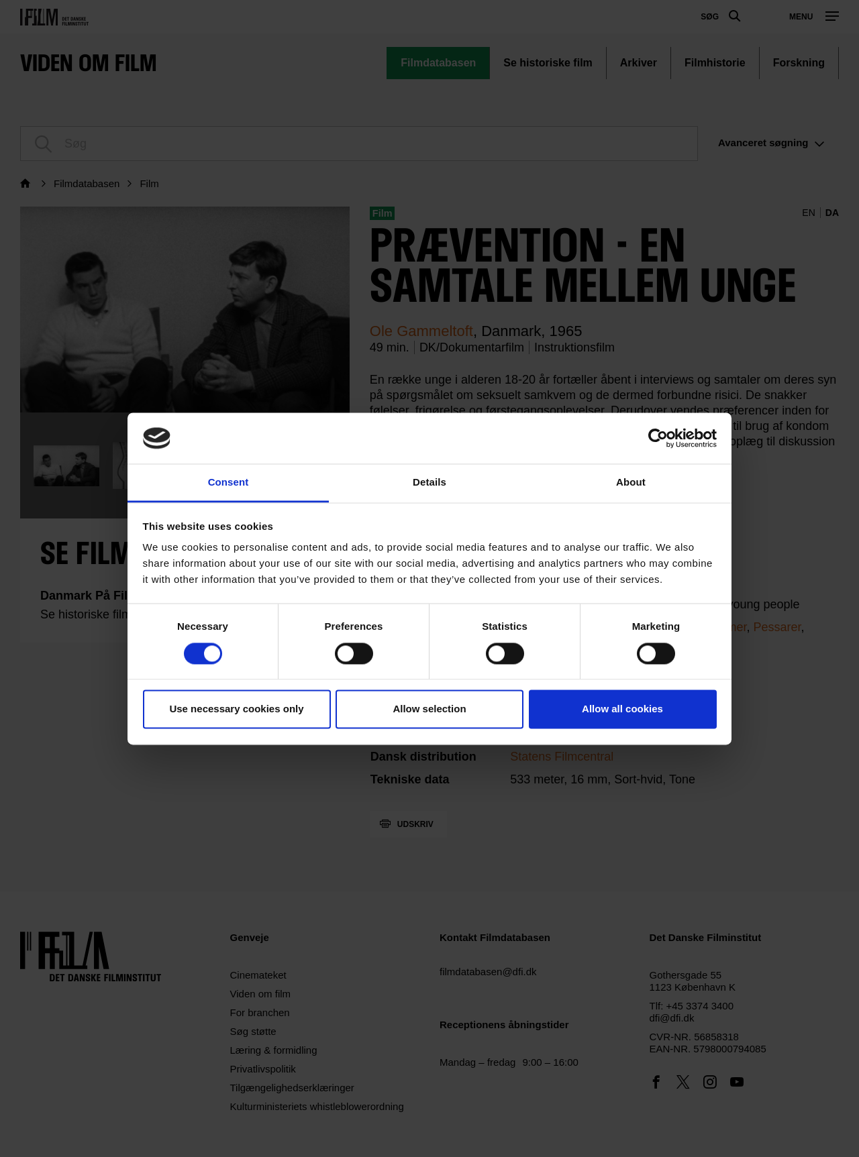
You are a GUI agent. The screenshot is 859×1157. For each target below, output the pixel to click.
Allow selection (429, 709)
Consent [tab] (228, 482)
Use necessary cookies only (236, 709)
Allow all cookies (622, 709)
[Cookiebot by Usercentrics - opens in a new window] (658, 438)
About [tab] (631, 482)
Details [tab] (429, 482)
